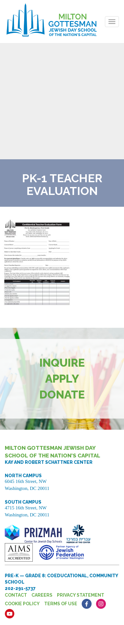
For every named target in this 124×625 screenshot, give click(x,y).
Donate (62, 394)
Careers (41, 595)
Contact (16, 595)
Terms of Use (60, 603)
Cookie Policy (22, 603)
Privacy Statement (80, 595)
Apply (62, 378)
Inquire (62, 362)
